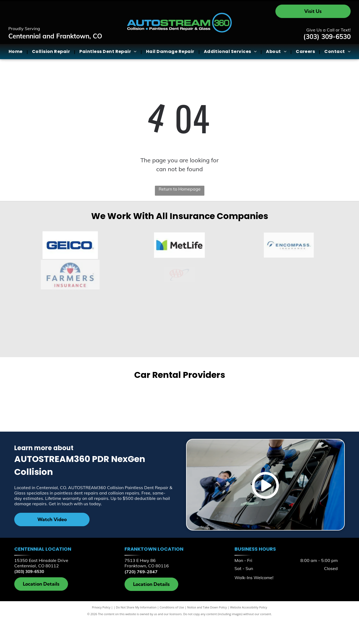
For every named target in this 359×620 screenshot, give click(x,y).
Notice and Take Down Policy (207, 607)
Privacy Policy (101, 607)
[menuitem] (16, 51)
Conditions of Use (172, 607)
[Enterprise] (99, 404)
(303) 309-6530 (327, 37)
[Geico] (70, 245)
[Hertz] (259, 404)
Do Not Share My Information (136, 607)
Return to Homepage (180, 189)
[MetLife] (179, 245)
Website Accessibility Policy (248, 607)
